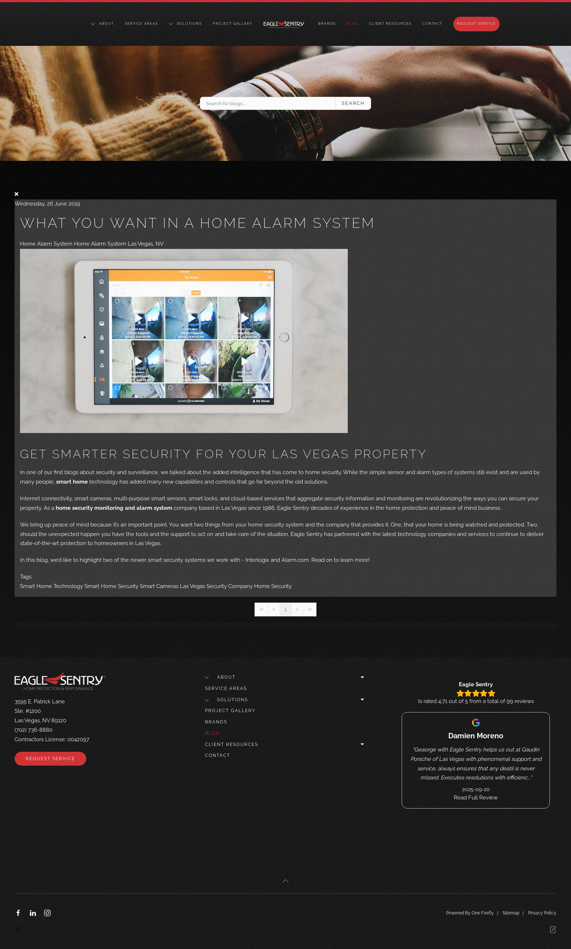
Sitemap (511, 913)
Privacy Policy (542, 913)
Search (353, 103)
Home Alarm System (46, 244)
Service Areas (141, 23)
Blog (352, 23)
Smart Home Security (111, 586)
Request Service (476, 23)
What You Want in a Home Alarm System (197, 223)
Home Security (273, 586)
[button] (285, 881)
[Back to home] (285, 24)
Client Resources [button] (390, 23)
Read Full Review (476, 797)
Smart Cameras (159, 586)
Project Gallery (233, 23)
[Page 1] (285, 609)
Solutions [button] (185, 24)
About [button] (102, 24)
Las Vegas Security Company (216, 586)
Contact (432, 23)
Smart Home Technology (51, 586)
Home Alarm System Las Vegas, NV (119, 244)
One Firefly (483, 913)
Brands (327, 23)
